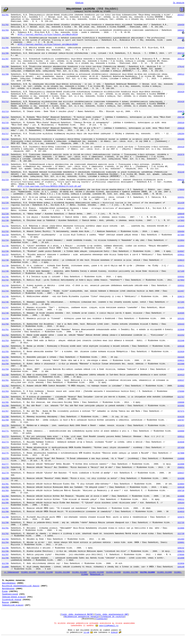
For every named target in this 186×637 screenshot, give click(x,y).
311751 (5, 329)
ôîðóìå (114, 632)
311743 (5, 285)
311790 (5, 523)
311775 (5, 453)
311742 (5, 280)
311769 (5, 420)
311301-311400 (79, 572)
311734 (5, 240)
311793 (5, 539)
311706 (5, 53)
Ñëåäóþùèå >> (97, 574)
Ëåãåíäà (79, 3)
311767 (5, 411)
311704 (5, 38)
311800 (5, 567)
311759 (5, 369)
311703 (5, 30)
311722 (5, 172)
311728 (5, 214)
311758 (5, 364)
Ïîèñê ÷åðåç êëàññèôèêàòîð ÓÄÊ (111, 614)
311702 (5, 25)
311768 (5, 417)
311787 (5, 508)
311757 (5, 360)
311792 (5, 534)
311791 (5, 528)
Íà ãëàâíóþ (178, 3)
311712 (5, 102)
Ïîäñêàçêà (101, 619)
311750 (5, 324)
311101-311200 (45, 572)
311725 (5, 197)
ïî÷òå (86, 632)
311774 (5, 447)
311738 (5, 260)
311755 (5, 352)
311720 (5, 154)
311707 (5, 59)
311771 (5, 431)
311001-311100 (28, 572)
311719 (5, 147)
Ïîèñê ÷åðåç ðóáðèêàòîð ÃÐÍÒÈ (77, 614)
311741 (5, 277)
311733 (5, 235)
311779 (5, 473)
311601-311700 (130, 572)
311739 (5, 266)
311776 (5, 458)
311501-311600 (113, 572)
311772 (5, 436)
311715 (5, 123)
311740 (5, 271)
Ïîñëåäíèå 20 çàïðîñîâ (113, 617)
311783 (5, 490)
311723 (5, 180)
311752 (5, 335)
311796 (5, 551)
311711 (5, 92)
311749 (5, 318)
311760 (5, 375)
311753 (5, 341)
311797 (5, 555)
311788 (5, 511)
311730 (5, 220)
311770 (5, 425)
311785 (5, 499)
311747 (5, 307)
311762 (5, 386)
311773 (5, 442)
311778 (5, 467)
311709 (5, 74)
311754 (5, 346)
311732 (5, 231)
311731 (5, 226)
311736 (5, 251)
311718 (5, 139)
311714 (5, 117)
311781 (5, 484)
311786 (5, 503)
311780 (5, 478)
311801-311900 (164, 572)
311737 (5, 255)
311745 (5, 296)
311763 (5, 391)
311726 (5, 203)
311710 (5, 84)
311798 (5, 558)
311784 (5, 496)
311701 (5, 15)
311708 (5, 66)
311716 (5, 128)
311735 (5, 246)
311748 (5, 313)
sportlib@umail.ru (108, 626)
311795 (5, 548)
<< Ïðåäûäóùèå (11, 572)
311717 (5, 134)
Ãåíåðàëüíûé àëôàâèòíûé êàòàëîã (82, 617)
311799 (5, 563)
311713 (5, 111)
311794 (5, 542)
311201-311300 (62, 572)
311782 (5, 487)
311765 (5, 402)
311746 (5, 302)
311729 (5, 217)
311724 (5, 190)
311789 (5, 517)
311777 (5, 464)
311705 (5, 48)
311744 (5, 291)
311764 (5, 397)
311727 (5, 208)
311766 (5, 406)
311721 (5, 164)
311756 (5, 357)
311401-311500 (96, 572)
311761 (5, 380)
